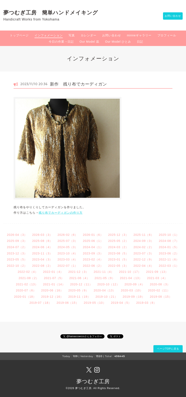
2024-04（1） (93, 247)
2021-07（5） (54, 278)
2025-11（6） (144, 234)
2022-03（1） (169, 265)
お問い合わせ (170, 16)
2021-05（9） (105, 278)
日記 (140, 41)
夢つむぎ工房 (93, 381)
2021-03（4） (157, 278)
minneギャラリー (139, 35)
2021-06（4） (79, 278)
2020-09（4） (135, 284)
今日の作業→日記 (61, 41)
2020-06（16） (52, 290)
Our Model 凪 (89, 41)
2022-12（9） (144, 259)
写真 (72, 35)
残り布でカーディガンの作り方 (61, 212)
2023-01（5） (118, 259)
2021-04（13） (131, 278)
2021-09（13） (157, 271)
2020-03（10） (132, 290)
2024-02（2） (144, 247)
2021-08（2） (29, 278)
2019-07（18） (40, 302)
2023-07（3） (144, 253)
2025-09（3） (17, 241)
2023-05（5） (17, 259)
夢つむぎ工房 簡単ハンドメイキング (53, 12)
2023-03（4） (67, 259)
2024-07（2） (17, 247)
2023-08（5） (118, 253)
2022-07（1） (67, 265)
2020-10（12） (108, 284)
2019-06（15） (68, 302)
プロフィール (166, 35)
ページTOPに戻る (168, 348)
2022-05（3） (118, 265)
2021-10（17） (130, 271)
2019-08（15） (161, 296)
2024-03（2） (118, 247)
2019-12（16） (52, 296)
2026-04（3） (17, 234)
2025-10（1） (169, 234)
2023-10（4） (67, 253)
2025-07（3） (67, 241)
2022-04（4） (144, 265)
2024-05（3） (67, 247)
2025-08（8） (42, 241)
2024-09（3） (144, 241)
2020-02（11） (159, 290)
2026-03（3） (42, 234)
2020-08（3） (160, 284)
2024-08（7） (169, 241)
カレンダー (88, 35)
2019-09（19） (134, 296)
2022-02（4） (28, 271)
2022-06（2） (93, 265)
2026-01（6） (93, 234)
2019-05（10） (95, 302)
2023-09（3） (93, 253)
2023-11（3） (42, 253)
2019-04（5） (121, 302)
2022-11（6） (169, 259)
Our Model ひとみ (118, 41)
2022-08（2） (42, 265)
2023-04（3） (42, 259)
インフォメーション (48, 35)
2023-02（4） (93, 259)
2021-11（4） (104, 271)
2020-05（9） (78, 290)
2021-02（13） (27, 284)
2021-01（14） (54, 284)
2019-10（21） (107, 296)
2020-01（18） (25, 296)
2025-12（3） (118, 234)
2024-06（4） (42, 247)
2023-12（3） (17, 253)
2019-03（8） (146, 302)
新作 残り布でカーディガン (78, 84)
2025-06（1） (93, 241)
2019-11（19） (79, 296)
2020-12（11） (81, 284)
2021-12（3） (78, 271)
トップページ (19, 35)
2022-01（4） (53, 271)
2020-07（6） (26, 290)
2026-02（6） (67, 234)
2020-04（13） (105, 290)
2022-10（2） (17, 265)
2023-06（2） (169, 253)
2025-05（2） (118, 241)
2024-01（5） (169, 247)
